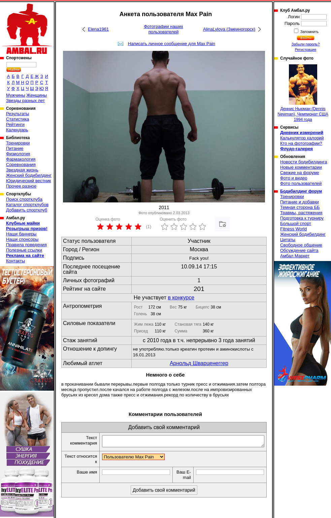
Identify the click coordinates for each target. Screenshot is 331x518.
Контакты (15, 260)
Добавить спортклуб (26, 210)
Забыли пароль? (306, 44)
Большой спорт (295, 223)
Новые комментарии (301, 167)
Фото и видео (293, 178)
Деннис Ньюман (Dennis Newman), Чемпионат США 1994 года (302, 93)
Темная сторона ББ (300, 207)
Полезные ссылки (24, 250)
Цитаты (287, 239)
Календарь (17, 129)
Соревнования (21, 164)
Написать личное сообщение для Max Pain (171, 43)
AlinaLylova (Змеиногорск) (229, 29)
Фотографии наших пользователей (163, 29)
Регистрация (305, 49)
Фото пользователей (301, 183)
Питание (14, 148)
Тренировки (18, 142)
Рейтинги (15, 124)
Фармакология (20, 159)
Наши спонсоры (22, 239)
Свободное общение (301, 245)
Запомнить (309, 32)
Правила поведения (26, 244)
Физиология (18, 153)
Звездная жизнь (22, 169)
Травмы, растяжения (301, 212)
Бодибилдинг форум (301, 191)
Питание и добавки (299, 201)
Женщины (36, 95)
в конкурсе (181, 297)
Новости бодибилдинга (303, 161)
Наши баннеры (21, 233)
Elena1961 (98, 29)
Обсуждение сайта (299, 250)
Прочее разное (21, 186)
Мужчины (15, 95)
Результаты (17, 113)
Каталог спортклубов (27, 204)
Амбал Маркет (294, 255)
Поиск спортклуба (24, 199)
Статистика (17, 119)
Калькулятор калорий (302, 137)
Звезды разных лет (25, 100)
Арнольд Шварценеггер (199, 363)
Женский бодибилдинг (29, 175)
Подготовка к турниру (302, 218)
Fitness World (293, 228)
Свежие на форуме (299, 172)
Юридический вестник (28, 180)
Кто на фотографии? (301, 143)
